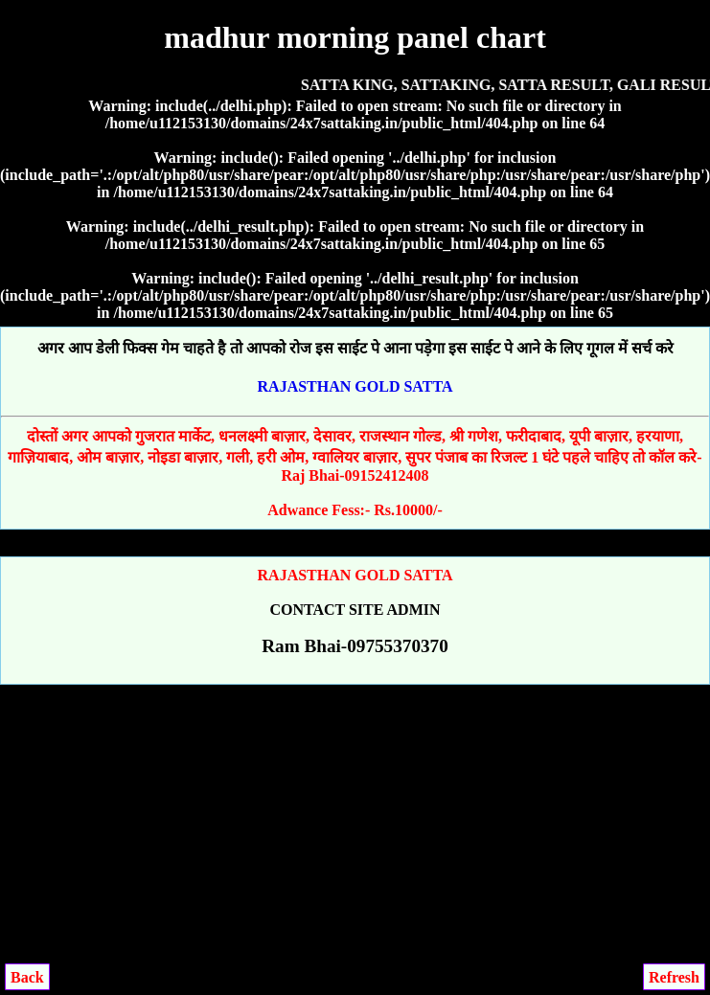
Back (27, 977)
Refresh (674, 977)
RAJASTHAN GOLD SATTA (355, 386)
